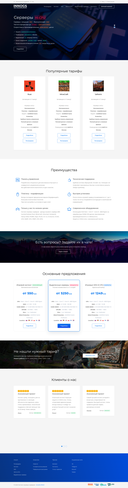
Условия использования (40, 466)
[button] (114, 25)
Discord (74, 469)
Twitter (74, 472)
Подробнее (20, 49)
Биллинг (55, 464)
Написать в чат (90, 355)
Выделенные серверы (81, 6)
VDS (62, 6)
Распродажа (47, 6)
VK (72, 464)
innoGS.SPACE (40, 485)
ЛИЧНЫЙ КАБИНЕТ (106, 6)
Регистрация (110, 1)
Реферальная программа (40, 469)
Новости (35, 464)
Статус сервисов (57, 469)
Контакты (94, 6)
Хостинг (56, 6)
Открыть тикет (106, 355)
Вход (102, 1)
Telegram (74, 466)
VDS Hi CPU (69, 6)
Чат (32, 1)
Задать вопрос (63, 251)
